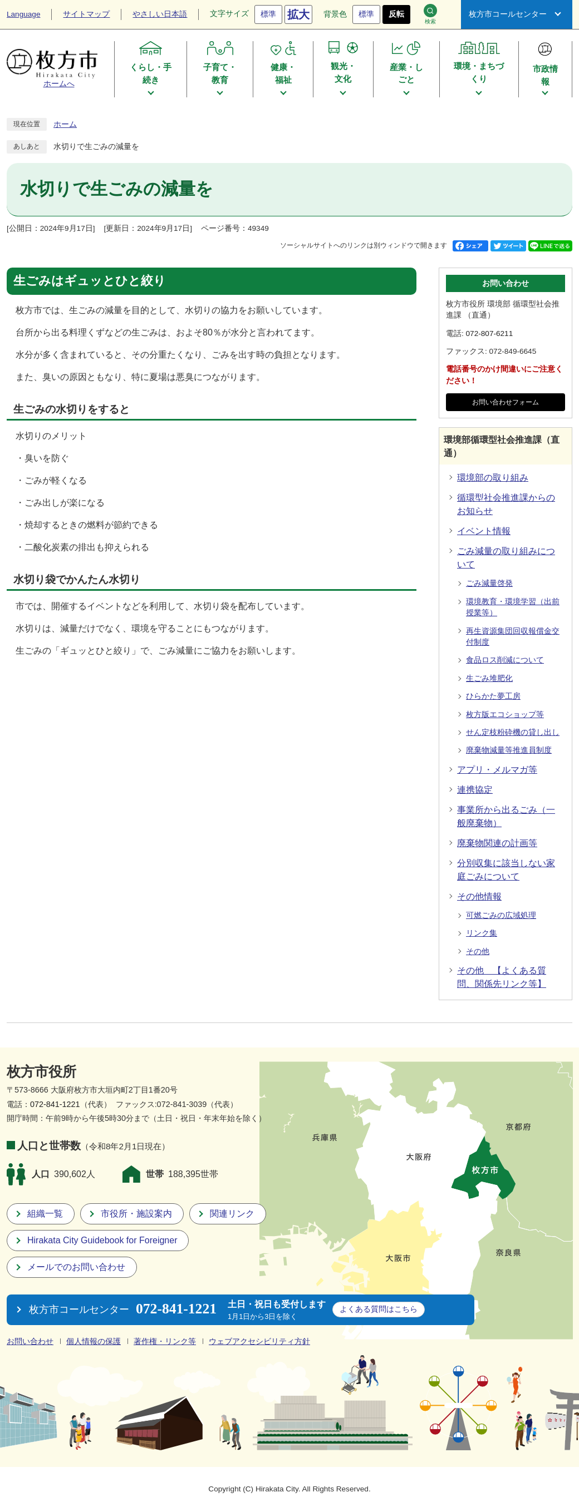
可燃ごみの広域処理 (501, 915)
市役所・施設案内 (136, 1213)
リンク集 (481, 933)
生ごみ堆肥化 (489, 678)
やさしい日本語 (160, 14)
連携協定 (475, 789)
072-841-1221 (55, 1104)
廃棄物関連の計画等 (497, 843)
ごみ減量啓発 (489, 583)
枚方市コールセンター (508, 14)
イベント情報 (484, 531)
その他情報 (479, 896)
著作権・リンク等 (165, 1341)
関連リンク (232, 1213)
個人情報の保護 (93, 1341)
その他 (477, 951)
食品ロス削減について (505, 660)
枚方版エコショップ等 (505, 714)
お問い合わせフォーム (505, 402)
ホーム (65, 124)
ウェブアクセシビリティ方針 (259, 1341)
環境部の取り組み (492, 477)
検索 (430, 14)
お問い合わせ (30, 1341)
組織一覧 (45, 1213)
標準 (268, 14)
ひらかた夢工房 (493, 696)
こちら (379, 1309)
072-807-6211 (489, 333)
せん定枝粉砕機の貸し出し (513, 732)
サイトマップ (86, 14)
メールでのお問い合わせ (76, 1267)
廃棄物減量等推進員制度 (509, 750)
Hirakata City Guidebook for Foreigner (102, 1240)
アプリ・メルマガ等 (497, 769)
